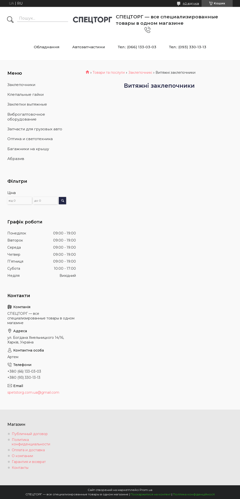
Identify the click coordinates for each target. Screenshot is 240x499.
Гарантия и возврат (29, 462)
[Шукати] (10, 20)
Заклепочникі (140, 72)
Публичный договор (30, 434)
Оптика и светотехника (30, 138)
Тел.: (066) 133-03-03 (137, 47)
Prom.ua (146, 490)
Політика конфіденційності (194, 494)
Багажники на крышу (28, 148)
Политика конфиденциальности (31, 442)
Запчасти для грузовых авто (34, 129)
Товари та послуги (109, 72)
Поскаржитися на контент (151, 494)
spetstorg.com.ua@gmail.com (33, 392)
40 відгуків (191, 3)
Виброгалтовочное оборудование (26, 117)
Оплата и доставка (28, 450)
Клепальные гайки (25, 94)
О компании (22, 456)
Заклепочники (21, 84)
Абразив (15, 158)
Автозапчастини (88, 47)
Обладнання (47, 47)
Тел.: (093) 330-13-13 (187, 47)
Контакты (20, 467)
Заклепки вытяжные (27, 104)
